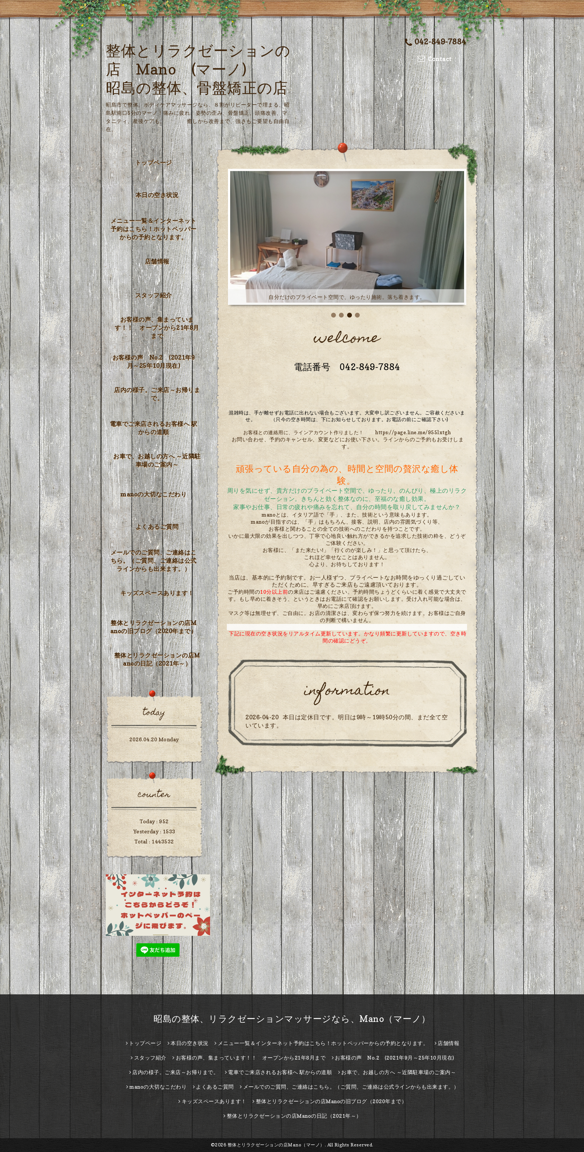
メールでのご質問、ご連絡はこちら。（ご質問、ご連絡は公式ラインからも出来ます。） (154, 560)
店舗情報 (157, 261)
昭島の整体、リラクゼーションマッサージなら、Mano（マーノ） (292, 1018)
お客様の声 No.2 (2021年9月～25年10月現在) (153, 361)
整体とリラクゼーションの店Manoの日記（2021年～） (157, 659)
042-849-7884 (435, 41)
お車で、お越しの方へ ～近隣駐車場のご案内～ (157, 460)
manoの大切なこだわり (153, 494)
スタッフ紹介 (153, 295)
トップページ (153, 162)
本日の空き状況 (157, 195)
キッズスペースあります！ (157, 593)
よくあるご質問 (157, 526)
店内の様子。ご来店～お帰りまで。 (157, 394)
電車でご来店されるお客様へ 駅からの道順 (153, 428)
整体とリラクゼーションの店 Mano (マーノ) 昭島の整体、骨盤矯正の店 (198, 69)
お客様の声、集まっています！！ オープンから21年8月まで (157, 328)
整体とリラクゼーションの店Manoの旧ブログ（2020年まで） (153, 627)
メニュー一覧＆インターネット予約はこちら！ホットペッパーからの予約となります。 (154, 229)
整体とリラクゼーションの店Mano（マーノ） (276, 1145)
